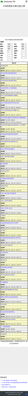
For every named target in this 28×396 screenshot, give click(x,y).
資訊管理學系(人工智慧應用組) (9, 88)
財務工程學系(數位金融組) (7, 156)
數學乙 (2, 53)
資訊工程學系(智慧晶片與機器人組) (10, 110)
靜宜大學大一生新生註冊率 (9, 387)
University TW (9, 2)
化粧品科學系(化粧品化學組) (8, 319)
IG (20, 392)
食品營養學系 (4, 65)
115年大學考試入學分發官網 (9, 380)
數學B (15, 46)
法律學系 (3, 215)
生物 (15, 55)
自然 (15, 48)
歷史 (1, 57)
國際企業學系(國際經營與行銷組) (9, 289)
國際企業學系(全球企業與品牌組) (9, 297)
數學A (1, 46)
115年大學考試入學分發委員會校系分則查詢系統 (14, 382)
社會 (1, 48)
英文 (15, 44)
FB (17, 392)
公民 (1, 60)
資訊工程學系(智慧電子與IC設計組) (10, 102)
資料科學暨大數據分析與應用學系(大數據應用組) (13, 117)
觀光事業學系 (4, 163)
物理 (15, 53)
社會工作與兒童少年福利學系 (8, 193)
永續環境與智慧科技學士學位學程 (9, 223)
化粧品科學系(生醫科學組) (7, 312)
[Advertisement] (14, 23)
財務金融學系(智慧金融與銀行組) (9, 141)
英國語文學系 (4, 186)
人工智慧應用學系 (5, 326)
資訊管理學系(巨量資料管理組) (9, 80)
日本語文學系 (4, 252)
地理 (15, 57)
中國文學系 (4, 334)
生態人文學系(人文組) (6, 208)
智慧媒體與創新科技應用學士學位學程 (11, 237)
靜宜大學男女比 (6, 384)
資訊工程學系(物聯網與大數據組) (9, 95)
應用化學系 (4, 260)
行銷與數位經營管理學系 (7, 178)
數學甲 (16, 51)
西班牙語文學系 (5, 171)
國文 (1, 44)
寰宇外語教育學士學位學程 (8, 275)
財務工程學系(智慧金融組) (7, 149)
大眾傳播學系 (4, 282)
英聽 (1, 51)
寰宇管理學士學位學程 (6, 267)
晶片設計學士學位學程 (6, 245)
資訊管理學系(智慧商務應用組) (9, 73)
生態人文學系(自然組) (6, 200)
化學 (1, 55)
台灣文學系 (4, 304)
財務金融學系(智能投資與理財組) (9, 134)
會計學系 (3, 230)
